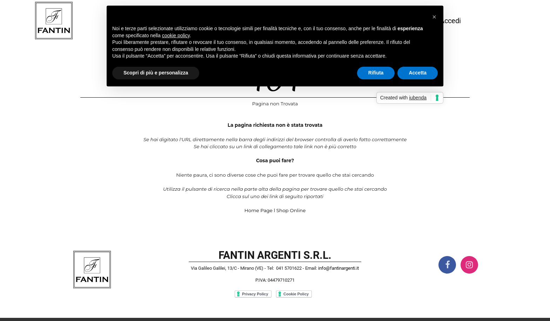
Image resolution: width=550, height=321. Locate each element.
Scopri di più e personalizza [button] (155, 73)
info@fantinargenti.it (338, 268)
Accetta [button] (418, 73)
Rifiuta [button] (376, 73)
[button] (434, 16)
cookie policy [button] (176, 35)
